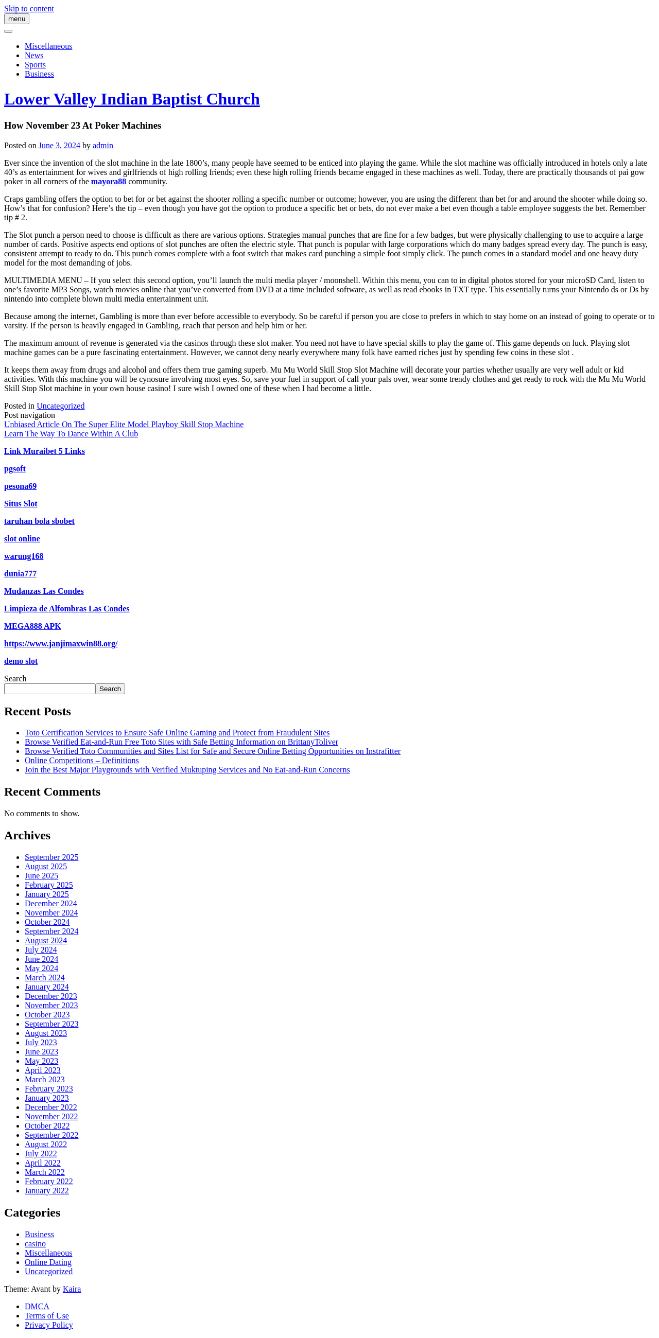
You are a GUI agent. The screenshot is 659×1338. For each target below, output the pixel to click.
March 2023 (45, 1079)
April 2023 (43, 1070)
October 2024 (47, 922)
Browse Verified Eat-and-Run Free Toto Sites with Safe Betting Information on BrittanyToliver (181, 741)
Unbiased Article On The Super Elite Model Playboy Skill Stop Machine (124, 424)
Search (15, 678)
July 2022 (41, 1153)
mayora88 (108, 181)
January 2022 (47, 1190)
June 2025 (41, 875)
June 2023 (41, 1051)
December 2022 (51, 1107)
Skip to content (29, 8)
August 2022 (46, 1144)
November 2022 (51, 1116)
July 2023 (41, 1042)
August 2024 (46, 940)
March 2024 (45, 977)
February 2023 (49, 1088)
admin (103, 145)
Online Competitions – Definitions (82, 760)
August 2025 (46, 866)
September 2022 (51, 1135)
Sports (35, 64)
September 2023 (51, 1023)
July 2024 (41, 949)
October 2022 (47, 1125)
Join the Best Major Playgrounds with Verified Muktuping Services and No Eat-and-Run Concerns (187, 769)
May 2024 (41, 968)
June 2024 (41, 959)
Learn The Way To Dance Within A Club (71, 433)
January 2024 (47, 986)
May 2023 (41, 1061)
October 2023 (47, 1014)
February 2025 (49, 885)
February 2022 (49, 1181)
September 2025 (51, 857)
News (34, 55)
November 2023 (51, 1005)
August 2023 (46, 1033)
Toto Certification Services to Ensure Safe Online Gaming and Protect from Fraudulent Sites (177, 732)
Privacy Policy (49, 1325)
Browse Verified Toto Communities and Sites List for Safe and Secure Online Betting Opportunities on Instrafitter (213, 751)
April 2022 (43, 1162)
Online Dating (48, 1262)
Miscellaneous (48, 46)
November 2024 (51, 912)
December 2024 (51, 903)
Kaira (72, 1288)
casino (35, 1243)
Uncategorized (60, 405)
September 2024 (51, 931)
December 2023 (51, 996)
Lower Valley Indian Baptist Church (132, 99)
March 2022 (45, 1172)
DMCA (37, 1306)
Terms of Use (47, 1315)
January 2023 (47, 1098)
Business (39, 73)
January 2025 (47, 894)
